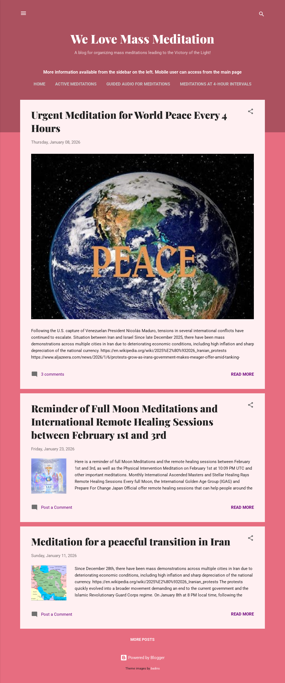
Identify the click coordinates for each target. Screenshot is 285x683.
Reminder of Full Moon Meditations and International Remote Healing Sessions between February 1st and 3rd (124, 421)
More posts (142, 639)
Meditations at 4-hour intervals (215, 84)
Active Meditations (75, 84)
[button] (250, 112)
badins (155, 668)
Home (39, 84)
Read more (242, 374)
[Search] (261, 15)
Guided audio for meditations (138, 84)
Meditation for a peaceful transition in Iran (130, 541)
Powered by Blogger (142, 657)
